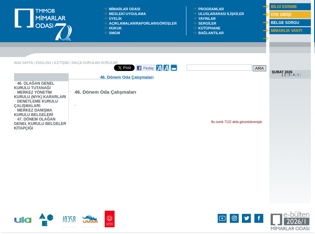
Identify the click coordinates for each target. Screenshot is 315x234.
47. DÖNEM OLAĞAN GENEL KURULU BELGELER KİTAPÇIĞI (40, 123)
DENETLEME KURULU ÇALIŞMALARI (36, 103)
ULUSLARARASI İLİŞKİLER (222, 14)
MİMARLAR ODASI (126, 9)
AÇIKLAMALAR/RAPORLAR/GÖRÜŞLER (144, 23)
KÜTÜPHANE (210, 28)
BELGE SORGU (285, 22)
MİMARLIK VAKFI (286, 30)
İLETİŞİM (61, 63)
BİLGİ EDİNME (284, 6)
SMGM (115, 33)
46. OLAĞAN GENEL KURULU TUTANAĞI (34, 85)
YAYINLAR (207, 18)
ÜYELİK (116, 18)
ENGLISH (43, 63)
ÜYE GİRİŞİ (281, 14)
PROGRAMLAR (212, 9)
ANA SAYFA (23, 63)
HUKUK (116, 28)
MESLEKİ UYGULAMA (129, 14)
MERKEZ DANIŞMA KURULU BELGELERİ (33, 112)
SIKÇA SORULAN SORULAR (94, 63)
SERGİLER (208, 23)
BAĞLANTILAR (212, 33)
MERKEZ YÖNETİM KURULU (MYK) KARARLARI (40, 94)
